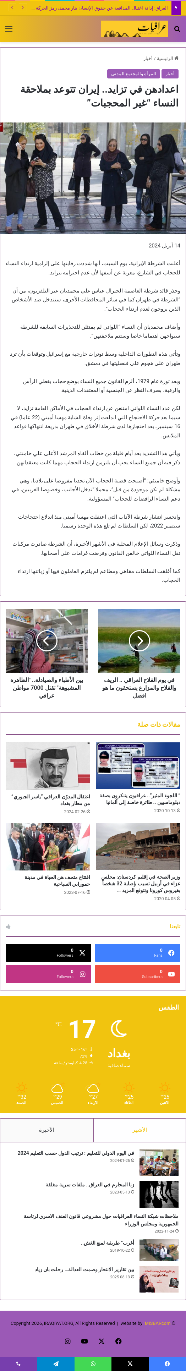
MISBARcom (158, 1323)
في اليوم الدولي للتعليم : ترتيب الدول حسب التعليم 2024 (76, 1153)
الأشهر (139, 1130)
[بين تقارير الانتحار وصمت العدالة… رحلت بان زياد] (159, 1279)
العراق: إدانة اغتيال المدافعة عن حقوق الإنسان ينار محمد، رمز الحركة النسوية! (93, 8)
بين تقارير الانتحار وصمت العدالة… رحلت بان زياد (85, 1269)
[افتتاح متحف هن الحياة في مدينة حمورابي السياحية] (48, 846)
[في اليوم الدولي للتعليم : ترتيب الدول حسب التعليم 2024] (159, 1162)
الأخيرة (46, 1130)
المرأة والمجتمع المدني (133, 73)
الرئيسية (168, 58)
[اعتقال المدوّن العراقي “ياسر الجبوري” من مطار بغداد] (48, 766)
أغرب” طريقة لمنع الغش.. (107, 1243)
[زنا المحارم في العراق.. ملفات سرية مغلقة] (159, 1194)
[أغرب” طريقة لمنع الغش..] (159, 1250)
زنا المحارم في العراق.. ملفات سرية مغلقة (89, 1184)
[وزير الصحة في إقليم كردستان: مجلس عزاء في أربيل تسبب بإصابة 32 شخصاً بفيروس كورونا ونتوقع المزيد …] (138, 846)
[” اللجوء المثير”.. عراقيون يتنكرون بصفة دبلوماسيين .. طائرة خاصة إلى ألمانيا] (138, 765)
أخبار (148, 58)
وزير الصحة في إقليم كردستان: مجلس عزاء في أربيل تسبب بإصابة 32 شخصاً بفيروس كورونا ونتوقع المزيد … (140, 883)
